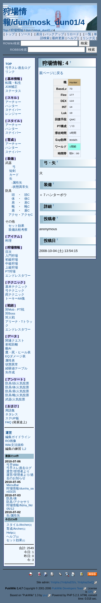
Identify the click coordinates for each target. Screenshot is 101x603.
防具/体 (11, 498)
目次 (8, 251)
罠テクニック (14, 294)
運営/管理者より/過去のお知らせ (19, 476)
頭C (27, 194)
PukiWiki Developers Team (69, 588)
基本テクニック (16, 286)
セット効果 (16, 225)
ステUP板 (12, 418)
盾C (27, 210)
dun (28, 30)
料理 (8, 240)
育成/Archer (15, 528)
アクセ (13, 214)
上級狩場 (11, 267)
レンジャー (13, 113)
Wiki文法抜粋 (14, 444)
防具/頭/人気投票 (17, 383)
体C (27, 198)
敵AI (8, 348)
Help (10, 532)
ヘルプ (72, 38)
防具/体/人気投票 (17, 387)
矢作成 (10, 372)
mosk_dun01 (42, 30)
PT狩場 (10, 271)
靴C (27, 206)
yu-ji (46, 595)
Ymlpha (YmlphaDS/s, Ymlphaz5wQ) (74, 582)
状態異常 (11, 364)
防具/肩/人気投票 (17, 391)
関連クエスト (14, 340)
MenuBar (12, 485)
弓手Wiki (12, 464)
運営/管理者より (17, 471)
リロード (72, 34)
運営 (9, 433)
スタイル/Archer (19, 524)
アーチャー (13, 102)
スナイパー (13, 109)
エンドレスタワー (18, 275)
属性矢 (17, 182)
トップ (10, 34)
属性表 (10, 360)
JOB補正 (11, 86)
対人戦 (10, 317)
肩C (27, 202)
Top (5, 30)
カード (14, 174)
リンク (10, 71)
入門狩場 (11, 255)
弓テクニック (14, 290)
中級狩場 (11, 263)
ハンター (11, 105)
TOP (9, 63)
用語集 (10, 410)
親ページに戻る (51, 73)
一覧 (88, 34)
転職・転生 (13, 82)
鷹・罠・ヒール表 (18, 352)
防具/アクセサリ (17, 501)
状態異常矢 (20, 186)
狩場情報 (17, 30)
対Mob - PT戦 (14, 309)
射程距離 (11, 344)
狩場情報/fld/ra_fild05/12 (19, 506)
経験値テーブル (16, 368)
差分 (39, 34)
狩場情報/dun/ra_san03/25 (19, 490)
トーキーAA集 (15, 298)
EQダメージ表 (15, 356)
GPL (92, 591)
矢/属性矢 (13, 515)
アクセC (27, 214)
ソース (25, 34)
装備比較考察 (17, 229)
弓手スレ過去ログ (18, 67)
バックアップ (54, 34)
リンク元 (89, 38)
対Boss (10, 313)
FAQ (8, 422)
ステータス (13, 90)
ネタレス (11, 414)
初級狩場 (11, 259)
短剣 (12, 170)
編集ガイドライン (18, 437)
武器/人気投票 (15, 399)
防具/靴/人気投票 (17, 395)
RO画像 (10, 440)
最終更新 (58, 38)
